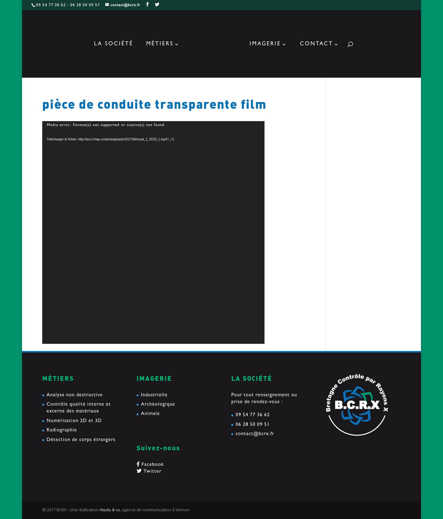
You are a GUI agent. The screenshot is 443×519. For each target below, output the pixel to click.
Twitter (149, 471)
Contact (316, 44)
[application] (153, 232)
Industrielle (154, 395)
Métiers (160, 44)
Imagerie (265, 44)
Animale (150, 414)
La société (113, 44)
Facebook (150, 464)
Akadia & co (109, 510)
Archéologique (158, 404)
